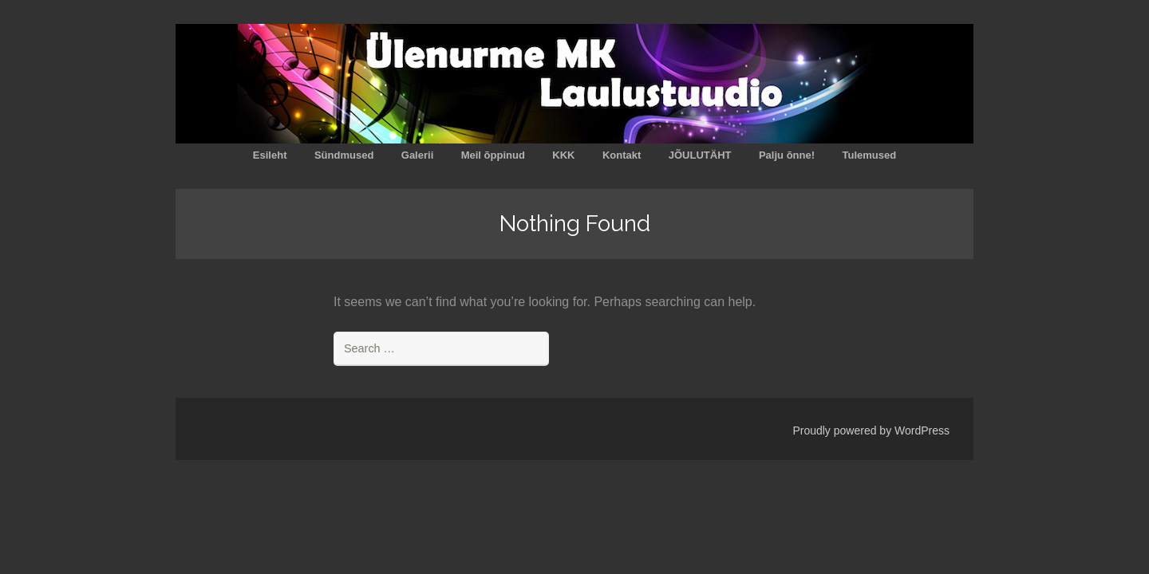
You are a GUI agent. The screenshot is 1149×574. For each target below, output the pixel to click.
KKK (563, 155)
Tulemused (869, 155)
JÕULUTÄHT (700, 155)
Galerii (417, 155)
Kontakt (621, 155)
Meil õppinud (493, 155)
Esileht (270, 155)
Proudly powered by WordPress (871, 430)
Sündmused (343, 155)
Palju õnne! (787, 155)
